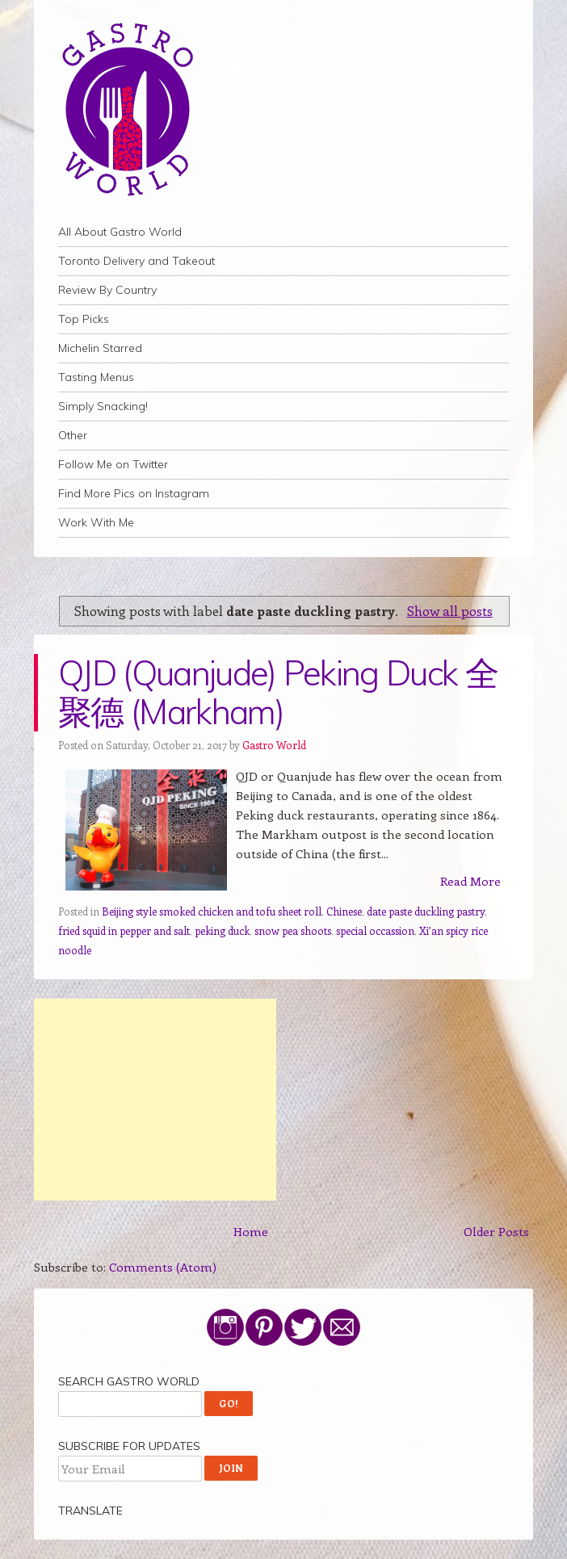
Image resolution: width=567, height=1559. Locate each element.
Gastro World (274, 745)
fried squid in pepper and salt (124, 930)
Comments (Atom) (162, 1267)
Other (72, 435)
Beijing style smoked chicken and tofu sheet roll (211, 911)
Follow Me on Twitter (113, 464)
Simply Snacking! (103, 406)
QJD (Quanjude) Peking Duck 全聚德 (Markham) (278, 692)
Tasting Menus (96, 377)
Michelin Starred (100, 348)
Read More (470, 881)
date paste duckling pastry (426, 911)
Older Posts (496, 1231)
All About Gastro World (120, 231)
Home (250, 1231)
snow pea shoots (292, 930)
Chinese (344, 911)
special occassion (375, 930)
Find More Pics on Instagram (133, 493)
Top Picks (83, 319)
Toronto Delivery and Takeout (136, 261)
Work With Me (96, 522)
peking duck (222, 930)
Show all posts (450, 610)
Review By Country (107, 290)
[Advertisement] (155, 1100)
